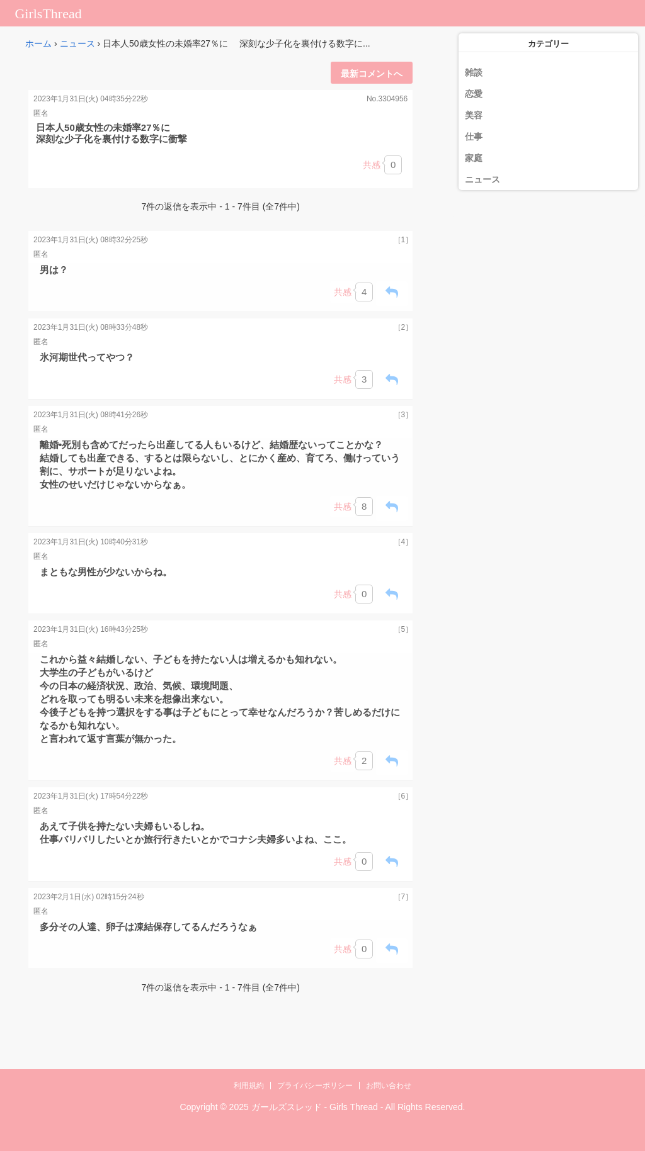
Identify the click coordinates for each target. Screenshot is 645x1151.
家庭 (473, 158)
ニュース (77, 43)
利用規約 (249, 1085)
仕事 (473, 137)
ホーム (38, 43)
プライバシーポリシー (315, 1085)
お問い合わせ (388, 1085)
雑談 (473, 72)
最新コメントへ (371, 74)
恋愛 (473, 94)
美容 (473, 115)
